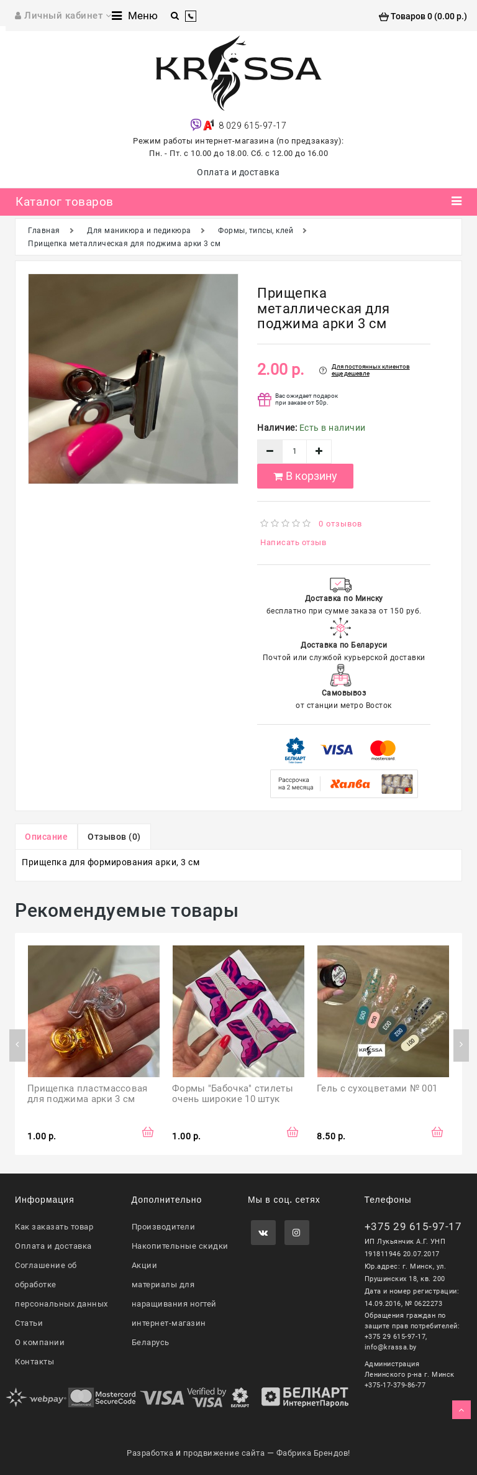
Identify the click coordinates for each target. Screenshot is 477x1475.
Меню (135, 15)
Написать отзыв (293, 542)
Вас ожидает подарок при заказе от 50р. (306, 399)
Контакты (34, 1361)
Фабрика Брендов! (313, 1453)
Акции (145, 1265)
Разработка (150, 1453)
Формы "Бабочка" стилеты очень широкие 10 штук (234, 1094)
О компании (40, 1342)
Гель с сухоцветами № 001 (377, 1088)
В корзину (305, 475)
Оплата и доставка (238, 172)
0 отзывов (340, 523)
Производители (164, 1226)
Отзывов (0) (114, 837)
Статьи (29, 1323)
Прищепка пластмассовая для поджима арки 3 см (88, 1094)
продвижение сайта (224, 1453)
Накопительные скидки (180, 1246)
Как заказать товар (54, 1226)
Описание (46, 837)
